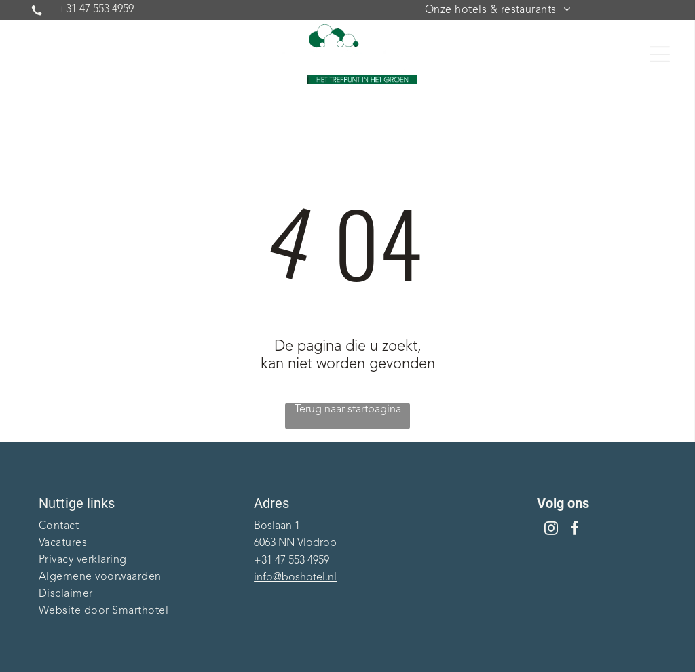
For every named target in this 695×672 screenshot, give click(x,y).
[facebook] (575, 530)
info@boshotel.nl (295, 577)
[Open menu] (660, 54)
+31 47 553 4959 (96, 9)
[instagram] (551, 530)
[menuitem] (497, 10)
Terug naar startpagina (348, 409)
